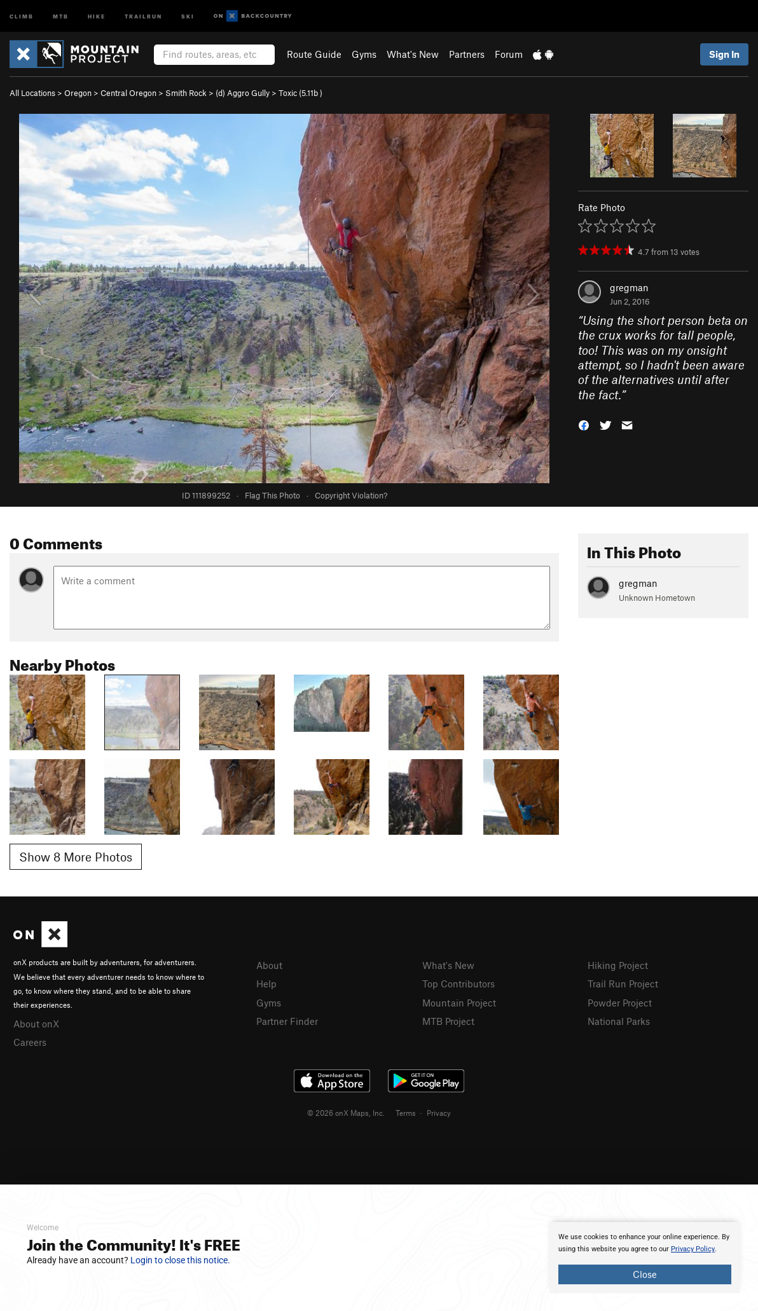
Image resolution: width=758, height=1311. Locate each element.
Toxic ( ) (300, 93)
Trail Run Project (623, 983)
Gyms (364, 54)
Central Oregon (128, 93)
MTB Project (448, 1021)
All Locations (32, 93)
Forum (509, 54)
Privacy (439, 1112)
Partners (467, 54)
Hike (97, 15)
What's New (413, 54)
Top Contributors (458, 983)
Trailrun (143, 15)
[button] (583, 424)
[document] (644, 1257)
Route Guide (314, 54)
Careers (29, 1042)
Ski (188, 15)
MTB (61, 15)
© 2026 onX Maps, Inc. (346, 1112)
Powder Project (620, 1002)
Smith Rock (186, 93)
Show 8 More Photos (75, 856)
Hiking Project (618, 965)
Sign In (724, 54)
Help (266, 983)
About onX (36, 1023)
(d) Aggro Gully (243, 93)
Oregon (78, 93)
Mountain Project (459, 1002)
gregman (629, 287)
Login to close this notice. (180, 1260)
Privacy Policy (693, 1249)
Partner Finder (287, 1021)
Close (645, 1274)
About (269, 965)
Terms (406, 1112)
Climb (22, 15)
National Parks (619, 1021)
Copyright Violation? (351, 495)
